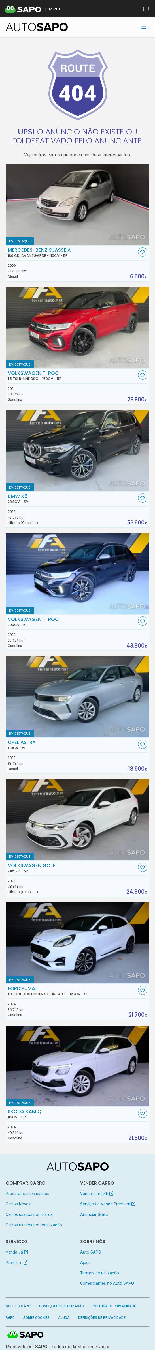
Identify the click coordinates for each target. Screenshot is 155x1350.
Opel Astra (72, 745)
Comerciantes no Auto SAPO (107, 1283)
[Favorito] (142, 252)
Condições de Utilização (61, 1306)
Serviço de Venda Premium (107, 1204)
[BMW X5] (78, 450)
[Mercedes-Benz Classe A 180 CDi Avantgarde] (78, 204)
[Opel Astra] (78, 696)
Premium (16, 1262)
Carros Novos (18, 1204)
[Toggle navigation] (144, 27)
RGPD (10, 1318)
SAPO (25, 1335)
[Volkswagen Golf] (78, 819)
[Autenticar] (143, 9)
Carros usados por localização (34, 1225)
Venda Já (17, 1252)
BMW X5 (72, 498)
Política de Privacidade (114, 1306)
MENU (54, 9)
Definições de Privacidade (102, 1318)
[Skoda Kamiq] (78, 1066)
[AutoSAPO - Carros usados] (37, 27)
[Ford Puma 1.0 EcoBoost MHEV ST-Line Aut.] (78, 942)
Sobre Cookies (36, 1318)
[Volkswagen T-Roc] (78, 573)
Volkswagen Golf (72, 868)
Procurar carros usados (27, 1193)
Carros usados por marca (29, 1214)
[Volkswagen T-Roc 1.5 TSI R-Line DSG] (78, 327)
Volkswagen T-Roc (72, 375)
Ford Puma (72, 991)
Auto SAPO (90, 1252)
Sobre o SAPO (18, 1306)
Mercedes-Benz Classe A (72, 252)
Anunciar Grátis (94, 1214)
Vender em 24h (96, 1193)
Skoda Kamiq (72, 1114)
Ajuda (85, 1262)
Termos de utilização (99, 1273)
